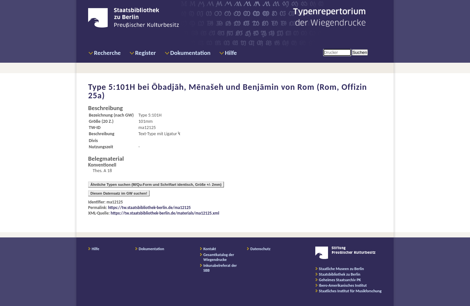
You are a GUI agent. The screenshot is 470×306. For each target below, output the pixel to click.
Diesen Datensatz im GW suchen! (118, 193)
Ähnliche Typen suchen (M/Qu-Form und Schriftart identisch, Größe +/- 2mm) (156, 184)
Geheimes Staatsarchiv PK (340, 280)
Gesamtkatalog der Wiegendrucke (218, 257)
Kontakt (209, 249)
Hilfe (231, 52)
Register (145, 52)
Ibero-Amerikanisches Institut (343, 285)
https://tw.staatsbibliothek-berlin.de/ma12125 (149, 207)
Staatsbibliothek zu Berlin (339, 274)
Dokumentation (190, 52)
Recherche (107, 52)
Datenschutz (260, 249)
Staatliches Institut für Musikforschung (350, 291)
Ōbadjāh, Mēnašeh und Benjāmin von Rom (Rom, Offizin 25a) (227, 91)
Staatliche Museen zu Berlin (341, 268)
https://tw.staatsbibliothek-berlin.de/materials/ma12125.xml (165, 213)
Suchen (359, 52)
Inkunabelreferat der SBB (220, 268)
